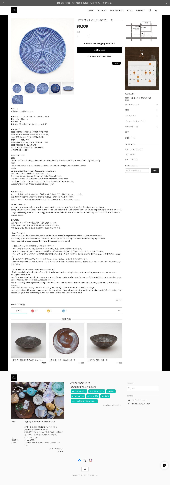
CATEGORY (101, 10)
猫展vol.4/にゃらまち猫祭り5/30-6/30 (138, 99)
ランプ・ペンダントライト (135, 121)
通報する (118, 300)
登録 (155, 170)
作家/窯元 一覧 (131, 127)
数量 (78, 32)
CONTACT (140, 10)
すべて (18, 311)
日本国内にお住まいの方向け (99, 56)
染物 (127, 110)
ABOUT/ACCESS (117, 10)
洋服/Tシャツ (130, 138)
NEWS (130, 10)
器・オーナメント (132, 104)
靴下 (127, 132)
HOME (90, 10)
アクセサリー (130, 116)
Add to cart (99, 50)
